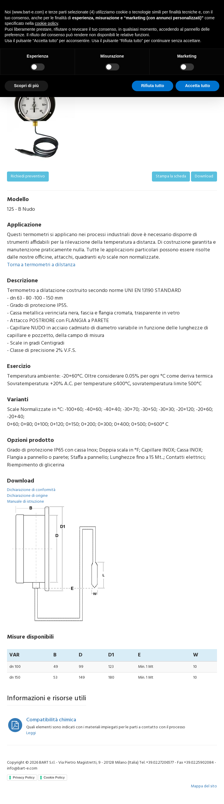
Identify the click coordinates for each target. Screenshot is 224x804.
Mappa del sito (204, 786)
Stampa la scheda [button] (171, 176)
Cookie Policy (54, 777)
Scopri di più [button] (26, 85)
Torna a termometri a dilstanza (41, 265)
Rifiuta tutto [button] (152, 85)
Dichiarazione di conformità (31, 490)
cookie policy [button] (46, 23)
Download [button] (204, 176)
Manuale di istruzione (25, 501)
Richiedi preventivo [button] (28, 176)
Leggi (31, 733)
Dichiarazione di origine (27, 495)
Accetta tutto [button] (197, 85)
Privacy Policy (24, 777)
